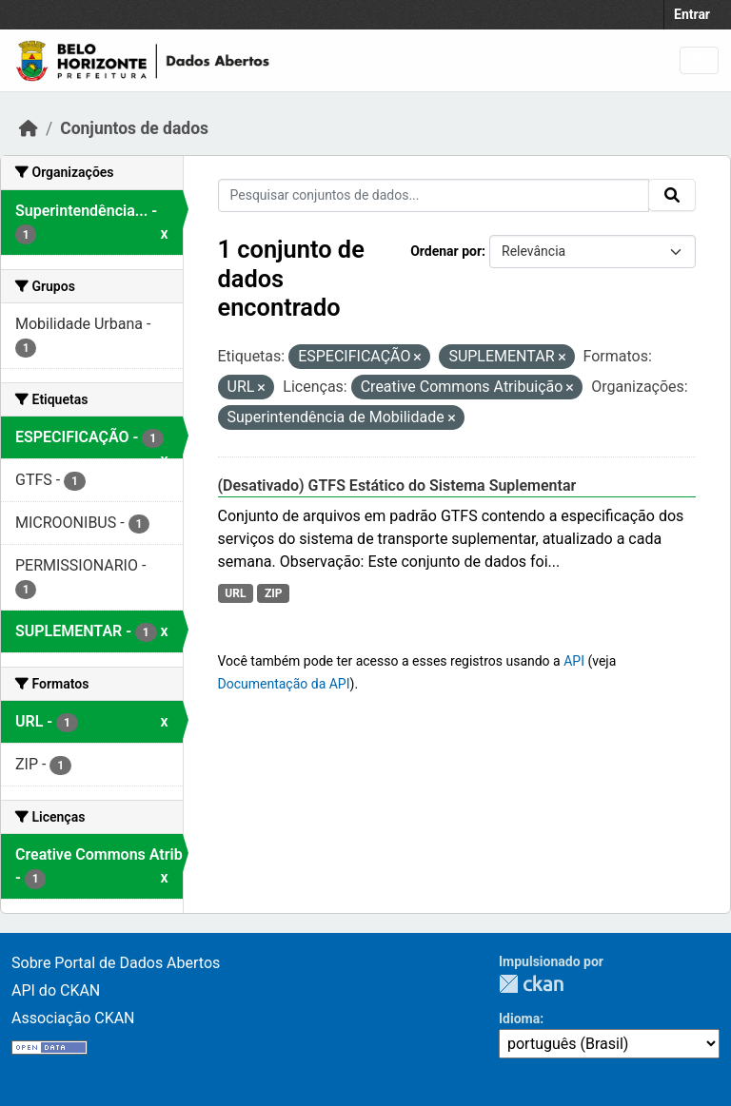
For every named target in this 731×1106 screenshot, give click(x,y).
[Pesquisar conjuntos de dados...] (434, 195)
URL (235, 593)
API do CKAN (55, 990)
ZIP (274, 593)
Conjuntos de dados (134, 128)
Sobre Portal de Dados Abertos (115, 963)
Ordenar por (446, 251)
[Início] (28, 128)
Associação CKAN (73, 1018)
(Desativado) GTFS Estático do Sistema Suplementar (397, 485)
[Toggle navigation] (699, 60)
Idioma (519, 1018)
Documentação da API (284, 683)
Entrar (692, 14)
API (573, 661)
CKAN (531, 984)
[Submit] (672, 195)
